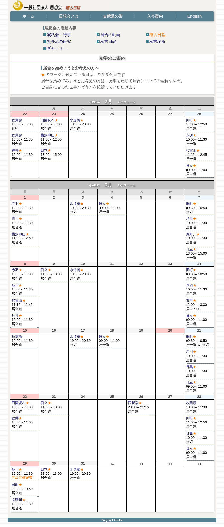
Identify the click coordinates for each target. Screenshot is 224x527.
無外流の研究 (59, 41)
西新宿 (135, 403)
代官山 (193, 150)
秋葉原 (17, 120)
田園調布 (49, 120)
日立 (46, 150)
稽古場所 (157, 41)
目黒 (191, 367)
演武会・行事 (59, 35)
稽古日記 (108, 41)
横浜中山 (49, 135)
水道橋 (77, 120)
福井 (17, 150)
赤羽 (191, 135)
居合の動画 (110, 35)
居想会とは (68, 16)
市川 (17, 219)
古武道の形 (113, 16)
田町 (191, 120)
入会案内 (155, 16)
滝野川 (193, 234)
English (194, 16)
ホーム (28, 16)
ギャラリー (57, 48)
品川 (191, 219)
